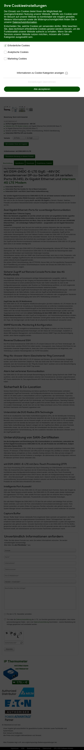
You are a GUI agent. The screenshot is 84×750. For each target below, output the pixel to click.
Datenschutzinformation (24, 22)
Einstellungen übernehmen (42, 82)
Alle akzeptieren (42, 89)
